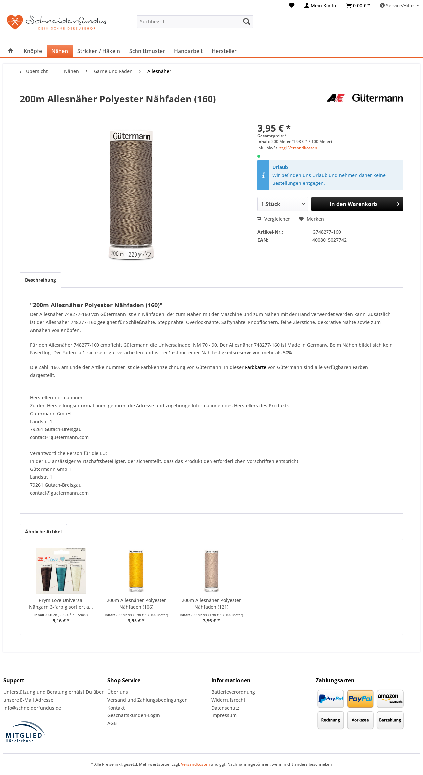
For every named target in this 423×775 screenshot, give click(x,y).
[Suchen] (246, 21)
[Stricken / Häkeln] (99, 51)
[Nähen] (60, 51)
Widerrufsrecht (228, 700)
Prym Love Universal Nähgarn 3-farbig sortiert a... (61, 603)
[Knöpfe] (33, 51)
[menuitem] (291, 5)
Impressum (224, 715)
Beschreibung (40, 280)
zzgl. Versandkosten (298, 148)
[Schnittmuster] (147, 51)
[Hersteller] (224, 51)
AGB (112, 723)
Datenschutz (225, 708)
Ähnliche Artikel (43, 531)
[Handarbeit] (188, 51)
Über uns (117, 692)
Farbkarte (255, 367)
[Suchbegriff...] (195, 21)
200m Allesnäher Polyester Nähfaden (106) (136, 603)
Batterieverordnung (233, 692)
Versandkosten (195, 764)
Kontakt (116, 708)
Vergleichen (274, 219)
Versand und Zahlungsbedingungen (147, 700)
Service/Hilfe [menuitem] (397, 5)
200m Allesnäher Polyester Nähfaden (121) (211, 603)
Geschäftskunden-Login (133, 715)
